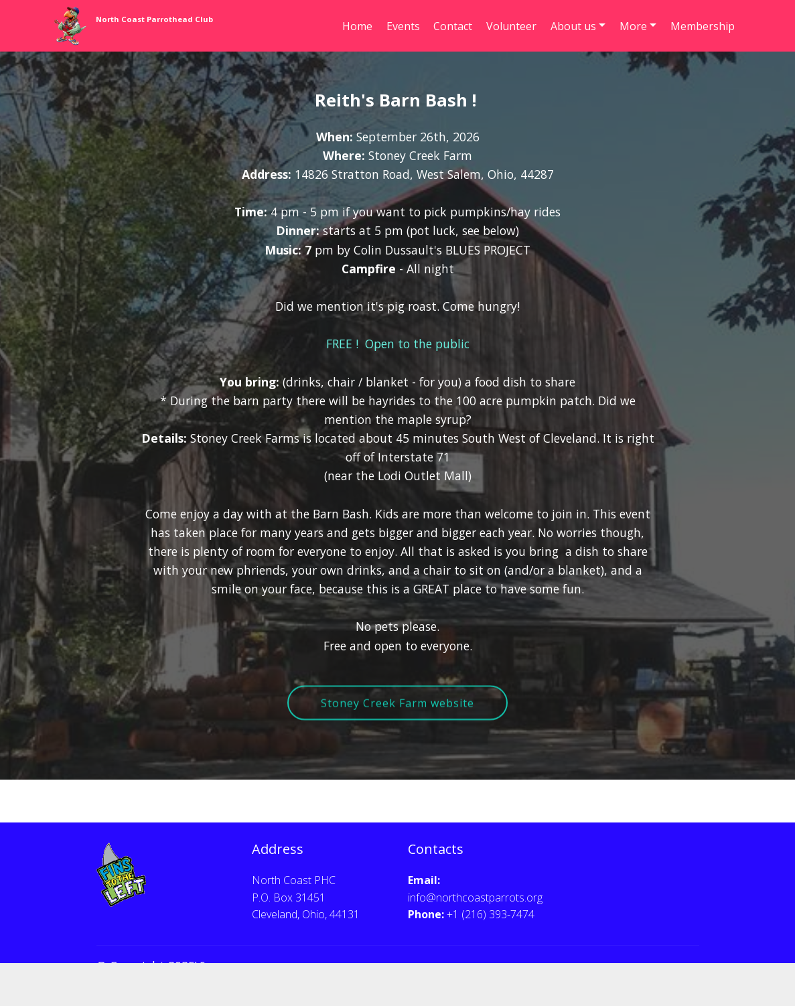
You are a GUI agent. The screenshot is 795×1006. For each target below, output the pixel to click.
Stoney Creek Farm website (397, 717)
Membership (702, 26)
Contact (452, 26)
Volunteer (511, 26)
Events (403, 26)
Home (357, 26)
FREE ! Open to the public (397, 348)
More (633, 26)
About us (573, 26)
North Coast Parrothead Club (154, 19)
